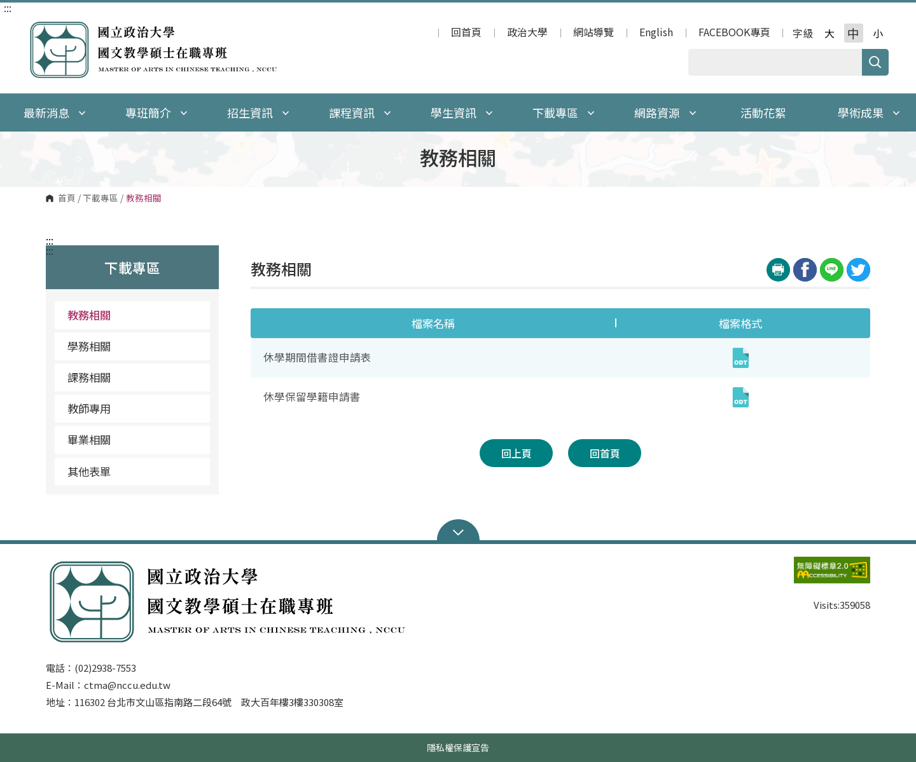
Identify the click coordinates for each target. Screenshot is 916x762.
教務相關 (89, 315)
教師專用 (89, 408)
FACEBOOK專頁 (734, 33)
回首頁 (466, 33)
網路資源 (665, 112)
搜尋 (875, 62)
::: (7, 8)
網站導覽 (593, 33)
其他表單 (89, 471)
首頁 (67, 198)
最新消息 (55, 112)
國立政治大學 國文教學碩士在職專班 (40, 27)
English (656, 33)
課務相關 (89, 377)
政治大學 (527, 33)
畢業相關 (89, 439)
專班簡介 (156, 112)
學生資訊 (462, 112)
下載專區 (563, 112)
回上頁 (516, 453)
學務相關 (89, 346)
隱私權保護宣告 (458, 747)
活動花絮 (763, 112)
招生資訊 (258, 112)
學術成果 (869, 112)
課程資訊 (360, 112)
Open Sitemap (458, 531)
